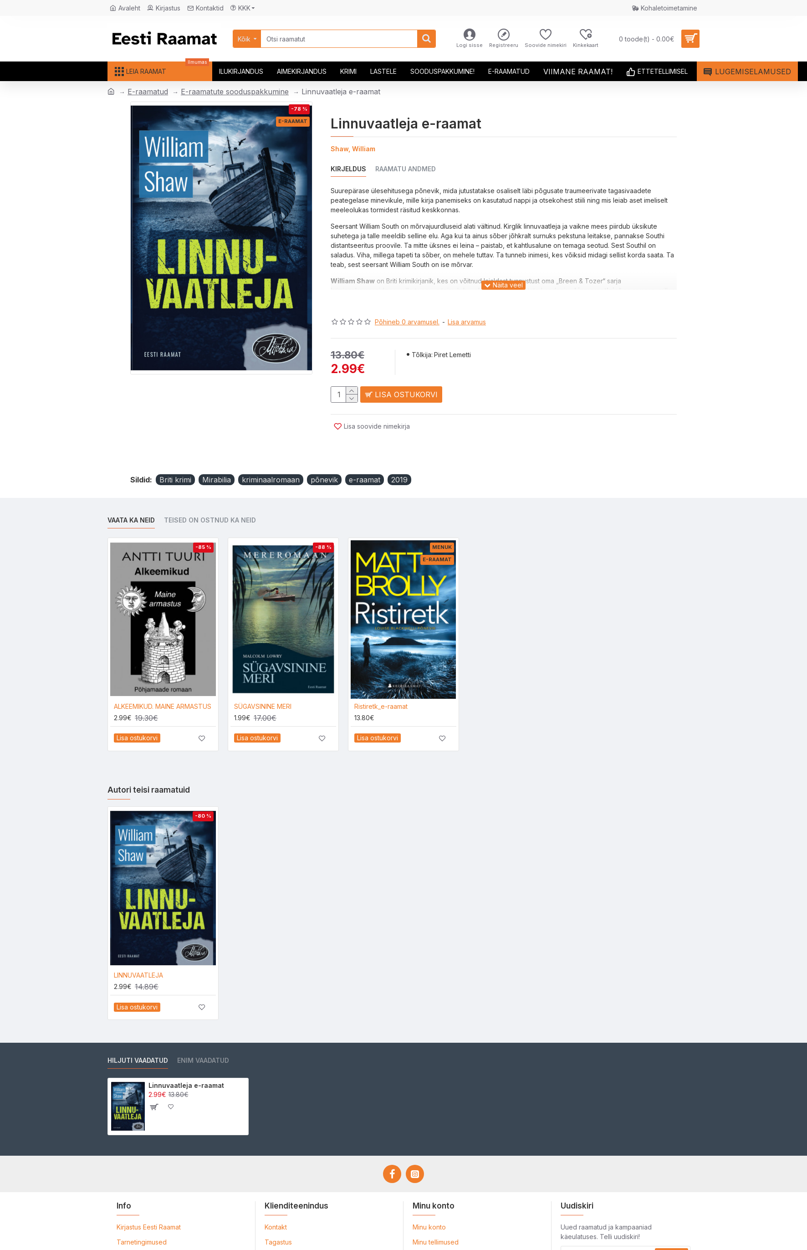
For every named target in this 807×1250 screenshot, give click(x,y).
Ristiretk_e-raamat (381, 684)
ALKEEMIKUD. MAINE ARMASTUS (162, 684)
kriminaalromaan (271, 457)
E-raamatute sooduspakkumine (235, 91)
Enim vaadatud (203, 1038)
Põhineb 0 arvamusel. (407, 310)
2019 (399, 457)
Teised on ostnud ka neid (210, 498)
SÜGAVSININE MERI (262, 684)
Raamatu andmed (405, 169)
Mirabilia (216, 457)
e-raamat (364, 457)
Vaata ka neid (131, 498)
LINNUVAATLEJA (138, 953)
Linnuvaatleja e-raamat (186, 1063)
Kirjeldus (348, 169)
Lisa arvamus (467, 310)
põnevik (324, 457)
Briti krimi (175, 457)
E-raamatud (148, 91)
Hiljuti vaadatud (137, 1038)
